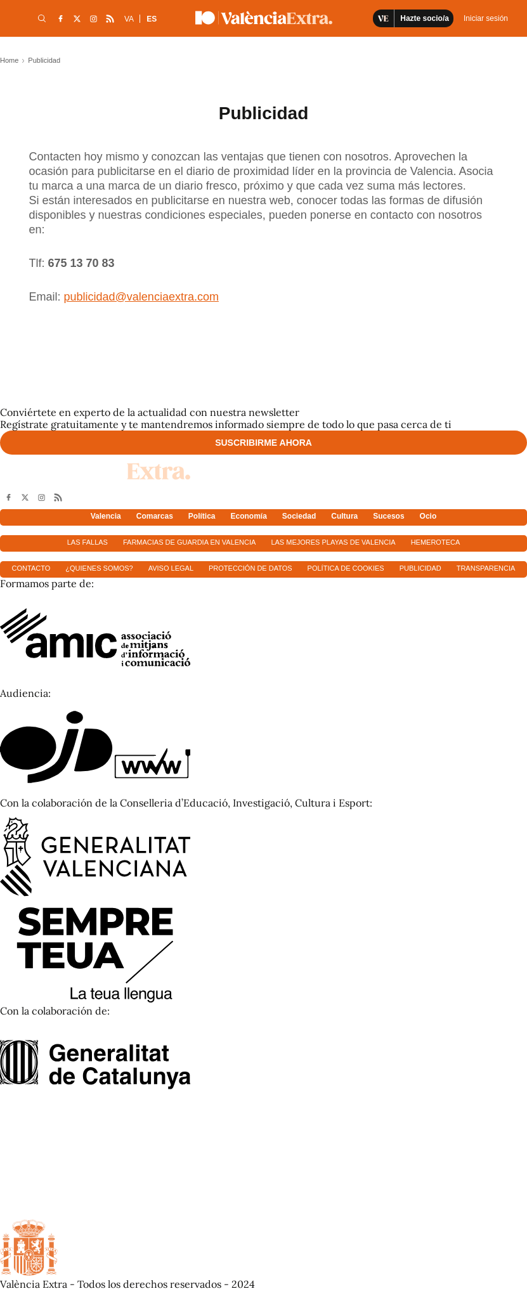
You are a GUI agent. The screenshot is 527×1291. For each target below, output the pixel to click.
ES (151, 19)
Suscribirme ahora (263, 443)
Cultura (344, 516)
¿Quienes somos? (99, 568)
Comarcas (154, 516)
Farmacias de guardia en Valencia (189, 542)
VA (129, 19)
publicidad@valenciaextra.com (141, 296)
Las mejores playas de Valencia (333, 542)
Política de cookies (346, 568)
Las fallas (87, 542)
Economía (249, 516)
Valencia (106, 516)
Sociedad (299, 516)
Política (202, 516)
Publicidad (420, 568)
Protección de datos (250, 568)
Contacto (31, 568)
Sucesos (388, 516)
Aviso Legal (170, 568)
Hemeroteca (435, 542)
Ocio (428, 516)
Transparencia (486, 568)
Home (9, 60)
